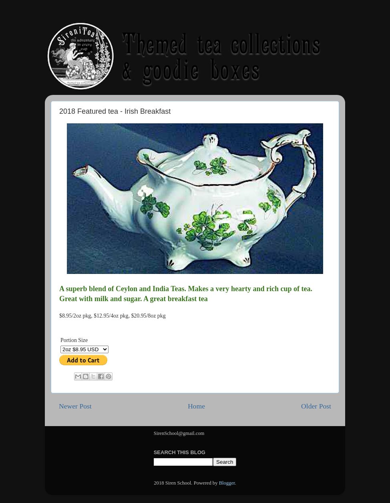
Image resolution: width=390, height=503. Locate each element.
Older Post (316, 406)
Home (196, 406)
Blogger (227, 483)
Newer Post (75, 406)
